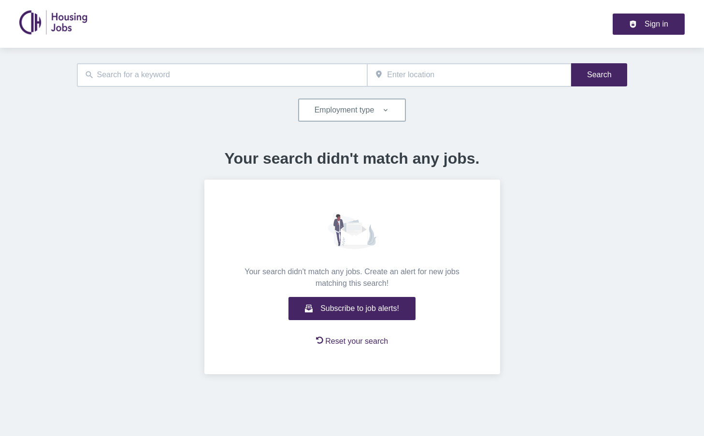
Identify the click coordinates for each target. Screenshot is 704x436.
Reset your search (352, 341)
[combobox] (222, 75)
